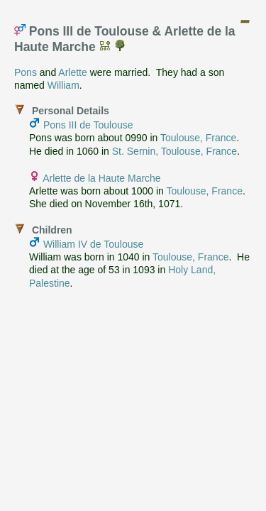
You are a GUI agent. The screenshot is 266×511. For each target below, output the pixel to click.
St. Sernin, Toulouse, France (174, 151)
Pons (25, 72)
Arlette (72, 72)
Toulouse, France (198, 137)
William (63, 85)
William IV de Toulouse (93, 244)
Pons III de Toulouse (88, 125)
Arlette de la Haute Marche (102, 178)
